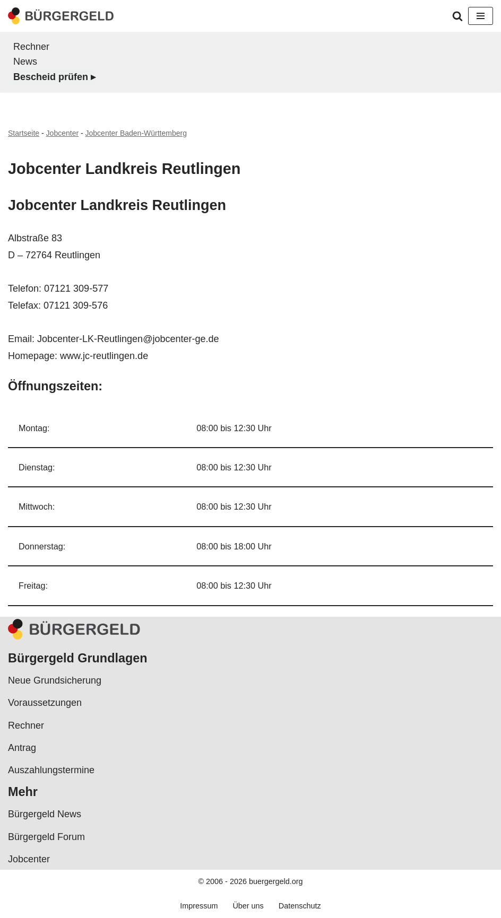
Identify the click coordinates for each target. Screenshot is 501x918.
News (25, 61)
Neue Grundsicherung (54, 680)
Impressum (199, 906)
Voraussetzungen (45, 702)
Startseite (23, 133)
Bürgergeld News (44, 814)
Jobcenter (62, 133)
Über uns (247, 906)
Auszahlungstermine (51, 770)
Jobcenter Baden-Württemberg (136, 133)
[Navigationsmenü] (480, 16)
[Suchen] (457, 16)
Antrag (22, 747)
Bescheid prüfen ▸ (54, 77)
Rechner (31, 46)
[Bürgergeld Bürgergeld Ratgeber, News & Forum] (61, 15)
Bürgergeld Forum (46, 837)
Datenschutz (300, 906)
